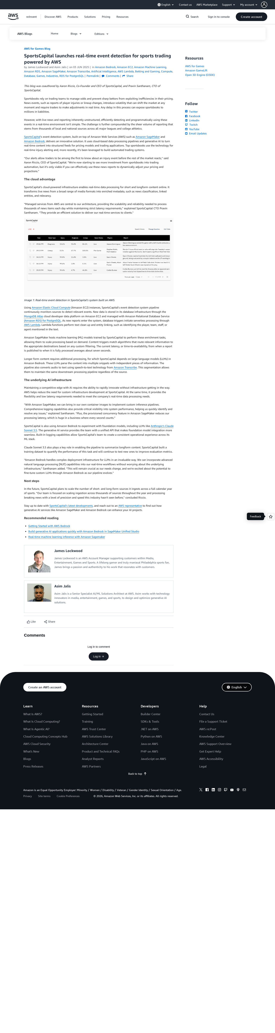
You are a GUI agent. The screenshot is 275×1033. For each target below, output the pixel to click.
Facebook (192, 116)
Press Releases (33, 766)
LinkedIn (192, 120)
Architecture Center (95, 744)
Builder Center (150, 714)
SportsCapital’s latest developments (71, 505)
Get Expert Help (210, 751)
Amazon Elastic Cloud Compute (51, 307)
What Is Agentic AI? (36, 729)
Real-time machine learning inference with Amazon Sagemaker (66, 536)
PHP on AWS (149, 751)
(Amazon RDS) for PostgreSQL (42, 320)
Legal (203, 766)
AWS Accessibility (211, 759)
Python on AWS (151, 736)
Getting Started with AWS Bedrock (49, 525)
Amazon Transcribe (125, 367)
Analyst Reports (93, 759)
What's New (31, 751)
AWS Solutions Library (97, 736)
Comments (110, 75)
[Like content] (31, 622)
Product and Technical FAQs (101, 751)
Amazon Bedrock (34, 141)
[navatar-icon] (264, 5)
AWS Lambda (32, 324)
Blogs (27, 759)
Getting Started (92, 714)
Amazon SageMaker (148, 136)
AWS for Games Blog (37, 48)
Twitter (191, 111)
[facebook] (207, 790)
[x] (200, 790)
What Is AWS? (32, 714)
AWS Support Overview (215, 744)
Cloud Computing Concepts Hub (45, 736)
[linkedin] (213, 790)
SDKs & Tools (150, 721)
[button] (268, 4)
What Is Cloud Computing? (41, 721)
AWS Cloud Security (36, 744)
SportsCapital (32, 136)
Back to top (137, 773)
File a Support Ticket (213, 721)
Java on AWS (149, 744)
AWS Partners (91, 766)
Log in (98, 656)
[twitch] (225, 790)
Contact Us (206, 714)
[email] (244, 790)
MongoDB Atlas (33, 316)
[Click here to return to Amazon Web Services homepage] (13, 18)
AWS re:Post (207, 729)
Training (87, 721)
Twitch (191, 124)
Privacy (27, 796)
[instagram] (219, 790)
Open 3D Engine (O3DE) (200, 74)
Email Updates (196, 133)
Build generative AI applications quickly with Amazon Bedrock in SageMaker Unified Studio (83, 531)
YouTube (192, 129)
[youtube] (231, 790)
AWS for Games (194, 66)
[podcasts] (238, 790)
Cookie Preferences (68, 796)
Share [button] (127, 75)
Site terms (44, 796)
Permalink (93, 75)
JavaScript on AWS (153, 759)
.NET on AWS (150, 729)
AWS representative (130, 505)
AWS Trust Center (94, 729)
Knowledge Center (212, 736)
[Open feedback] (270, 516)
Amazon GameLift (196, 70)
